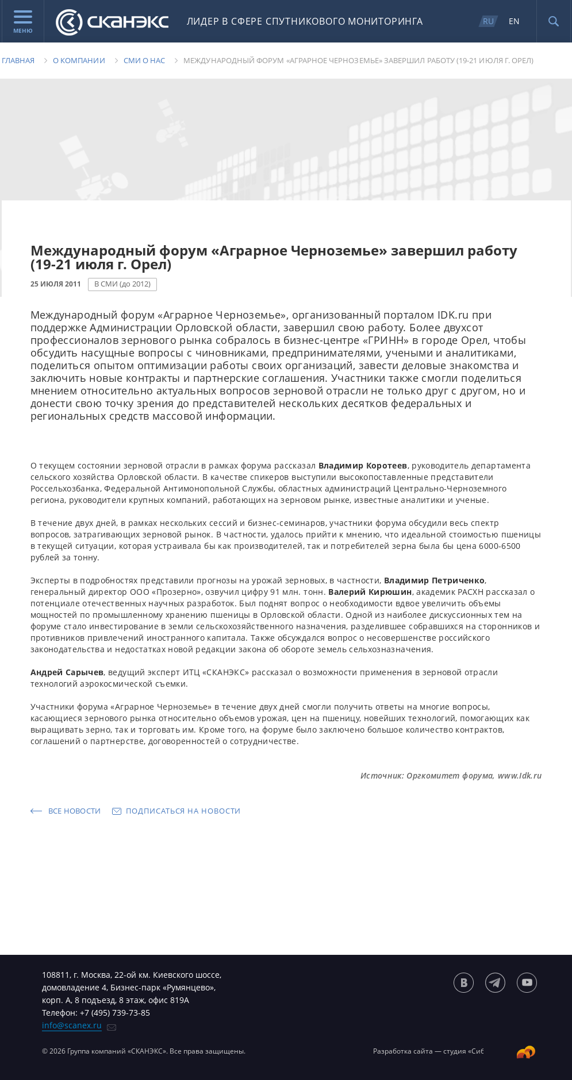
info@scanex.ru (72, 1025)
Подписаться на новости (183, 811)
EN (514, 21)
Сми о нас (145, 60)
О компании (79, 60)
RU (488, 21)
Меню (23, 22)
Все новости (74, 811)
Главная (18, 60)
